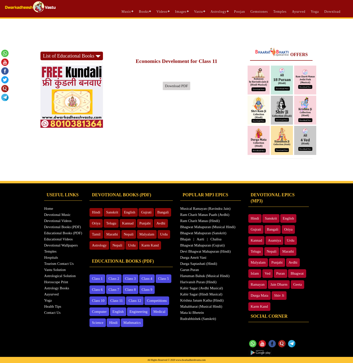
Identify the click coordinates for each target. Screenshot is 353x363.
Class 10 (98, 301)
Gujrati (146, 212)
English (129, 212)
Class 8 (130, 290)
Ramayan (258, 284)
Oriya (96, 223)
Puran (280, 273)
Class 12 (134, 301)
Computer (99, 312)
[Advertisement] (176, 32)
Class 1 (97, 279)
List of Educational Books (71, 56)
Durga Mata (259, 295)
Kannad (128, 223)
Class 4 (147, 279)
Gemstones (259, 11)
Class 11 (116, 301)
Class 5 (163, 279)
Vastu (198, 11)
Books (144, 11)
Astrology (219, 11)
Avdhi (160, 223)
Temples (280, 11)
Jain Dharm (279, 284)
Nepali (129, 234)
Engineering (138, 312)
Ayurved (298, 11)
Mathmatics (132, 323)
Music (126, 11)
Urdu (164, 234)
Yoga (315, 11)
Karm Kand (150, 245)
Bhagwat (296, 273)
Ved (267, 273)
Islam (255, 273)
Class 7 (114, 290)
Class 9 (147, 290)
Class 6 (97, 290)
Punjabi (145, 223)
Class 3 (130, 279)
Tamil (96, 234)
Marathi (112, 234)
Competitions (157, 301)
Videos (161, 11)
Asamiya (274, 240)
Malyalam (146, 234)
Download (332, 11)
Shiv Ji (279, 295)
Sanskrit (112, 212)
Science (97, 323)
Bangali (163, 212)
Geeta (297, 284)
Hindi (96, 212)
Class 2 (114, 279)
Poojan (239, 11)
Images (180, 11)
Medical (159, 312)
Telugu (111, 223)
